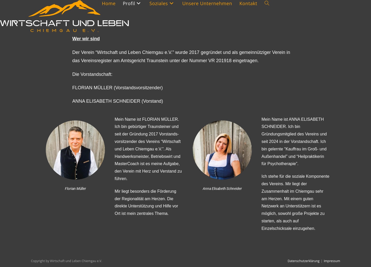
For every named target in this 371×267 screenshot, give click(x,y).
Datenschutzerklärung (303, 261)
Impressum (332, 261)
